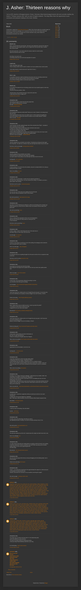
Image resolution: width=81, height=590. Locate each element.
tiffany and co (32, 486)
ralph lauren (15, 507)
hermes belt (23, 505)
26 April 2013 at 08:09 (14, 437)
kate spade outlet (23, 488)
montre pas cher (21, 522)
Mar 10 (56, 35)
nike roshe (32, 496)
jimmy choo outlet (25, 510)
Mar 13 (56, 33)
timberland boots (26, 512)
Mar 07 (56, 37)
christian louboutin (16, 494)
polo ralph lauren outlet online (20, 485)
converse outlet (37, 506)
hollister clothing (37, 512)
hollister (11, 503)
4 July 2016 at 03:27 (14, 531)
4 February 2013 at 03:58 (15, 136)
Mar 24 (56, 32)
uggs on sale (22, 492)
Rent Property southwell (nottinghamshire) (23, 310)
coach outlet (30, 527)
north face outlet (30, 511)
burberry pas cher (33, 490)
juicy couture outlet (17, 527)
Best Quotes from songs (25, 197)
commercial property (25, 184)
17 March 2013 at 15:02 (15, 212)
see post (19, 117)
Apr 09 (56, 30)
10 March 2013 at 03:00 (15, 161)
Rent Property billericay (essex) (25, 297)
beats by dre (16, 503)
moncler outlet (44, 527)
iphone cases (25, 506)
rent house (16, 411)
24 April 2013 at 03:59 (14, 412)
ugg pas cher (37, 528)
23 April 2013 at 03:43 (14, 388)
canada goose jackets (20, 523)
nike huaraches (34, 509)
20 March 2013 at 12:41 (15, 236)
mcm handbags (19, 512)
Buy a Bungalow (23, 246)
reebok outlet (17, 505)
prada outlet (27, 496)
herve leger (21, 511)
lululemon (15, 510)
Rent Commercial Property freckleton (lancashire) (27, 284)
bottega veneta (13, 512)
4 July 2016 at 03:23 (14, 497)
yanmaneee (12, 551)
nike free (29, 488)
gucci (37, 503)
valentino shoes (32, 503)
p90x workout (26, 507)
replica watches (43, 494)
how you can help (18, 104)
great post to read (24, 258)
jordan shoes (15, 489)
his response (18, 235)
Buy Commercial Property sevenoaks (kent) (28, 326)
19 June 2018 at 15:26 (14, 547)
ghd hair (45, 511)
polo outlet (15, 486)
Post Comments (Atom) (17, 574)
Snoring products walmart (28, 146)
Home (31, 572)
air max (36, 485)
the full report (22, 462)
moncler (41, 523)
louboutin (19, 510)
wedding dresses (40, 505)
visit (19, 435)
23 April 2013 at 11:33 (14, 402)
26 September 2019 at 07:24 (16, 567)
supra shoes (21, 528)
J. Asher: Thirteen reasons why (38, 7)
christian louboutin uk (42, 490)
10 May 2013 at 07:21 (14, 463)
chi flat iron (16, 506)
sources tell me (26, 134)
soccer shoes (31, 506)
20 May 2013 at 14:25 (14, 478)
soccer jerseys (41, 509)
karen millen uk (40, 522)
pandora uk (15, 529)
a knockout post (19, 351)
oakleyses (12, 482)
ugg (17, 528)
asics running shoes (14, 511)
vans (20, 503)
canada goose (13, 520)
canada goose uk (36, 523)
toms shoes (29, 529)
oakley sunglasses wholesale (26, 493)
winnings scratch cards (23, 476)
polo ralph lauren (29, 492)
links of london (16, 524)
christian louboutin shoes (25, 494)
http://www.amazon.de (23, 29)
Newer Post (9, 572)
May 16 (56, 27)
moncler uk (24, 520)
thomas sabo (18, 520)
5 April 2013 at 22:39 (14, 274)
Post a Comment (11, 569)
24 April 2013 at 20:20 (14, 427)
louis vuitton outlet (31, 485)
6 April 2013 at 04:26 (14, 286)
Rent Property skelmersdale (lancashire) (29, 339)
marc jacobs (27, 525)
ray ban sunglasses (39, 489)
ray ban (21, 509)
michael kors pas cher (35, 494)
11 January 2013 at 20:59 (15, 119)
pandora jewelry (24, 527)
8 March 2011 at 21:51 (14, 59)
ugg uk (28, 520)
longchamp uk (45, 507)
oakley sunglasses (41, 484)
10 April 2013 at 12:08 (14, 328)
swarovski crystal (34, 525)
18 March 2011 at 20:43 (15, 95)
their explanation (19, 159)
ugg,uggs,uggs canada (35, 520)
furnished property (19, 400)
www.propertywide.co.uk (22, 425)
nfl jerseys (37, 510)
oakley (20, 506)
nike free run (17, 493)
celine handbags (33, 505)
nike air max (19, 484)
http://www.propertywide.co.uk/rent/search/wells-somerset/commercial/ (33, 386)
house (20, 210)
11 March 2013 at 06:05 (15, 172)
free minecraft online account (22, 450)
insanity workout (43, 510)
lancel (11, 509)
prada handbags (33, 484)
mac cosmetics (38, 507)
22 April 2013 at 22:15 (14, 369)
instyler (32, 512)
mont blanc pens (25, 503)
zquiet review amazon (21, 545)
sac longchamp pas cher (24, 490)
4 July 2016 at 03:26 (14, 514)
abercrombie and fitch (39, 511)
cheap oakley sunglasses (23, 486)
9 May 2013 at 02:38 (14, 452)
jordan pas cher (26, 484)
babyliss (27, 505)
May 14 (56, 29)
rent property (23, 368)
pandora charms (37, 527)
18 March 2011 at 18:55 (15, 81)
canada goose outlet (14, 525)
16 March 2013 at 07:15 (15, 185)
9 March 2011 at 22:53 (14, 71)
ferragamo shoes (26, 509)
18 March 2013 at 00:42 (15, 225)
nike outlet (17, 488)
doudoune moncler (32, 522)
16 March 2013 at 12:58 (15, 199)
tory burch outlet (16, 492)
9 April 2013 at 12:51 (14, 299)
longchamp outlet (13, 484)
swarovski (45, 524)
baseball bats (32, 510)
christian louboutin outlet (38, 492)
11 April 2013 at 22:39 (14, 341)
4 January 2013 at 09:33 (15, 106)
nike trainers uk (16, 509)
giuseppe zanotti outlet (43, 503)
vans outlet (12, 505)
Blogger (46, 583)
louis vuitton (33, 488)
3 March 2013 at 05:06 (14, 148)
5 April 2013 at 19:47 (14, 248)
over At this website (21, 272)
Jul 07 (56, 25)
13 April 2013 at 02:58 (14, 352)
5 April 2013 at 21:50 (14, 260)
